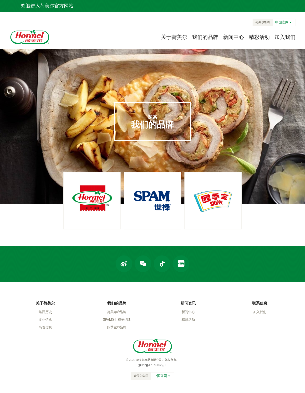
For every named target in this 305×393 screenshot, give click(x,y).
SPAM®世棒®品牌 (117, 319)
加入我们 (284, 37)
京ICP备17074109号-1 (152, 365)
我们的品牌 (205, 37)
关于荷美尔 (174, 37)
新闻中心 (233, 37)
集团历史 (45, 312)
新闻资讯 (188, 303)
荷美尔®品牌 (116, 312)
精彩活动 (259, 37)
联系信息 (259, 303)
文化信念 (45, 319)
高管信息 (45, 327)
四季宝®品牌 (116, 327)
